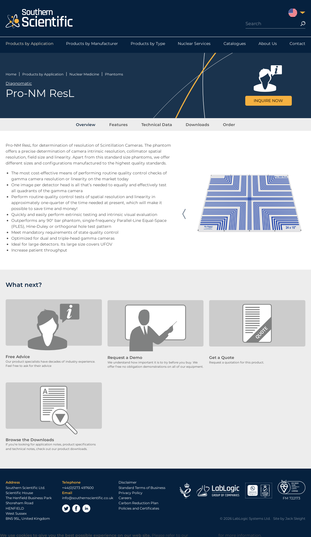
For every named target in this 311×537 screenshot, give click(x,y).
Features (121, 124)
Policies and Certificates (139, 507)
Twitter (66, 508)
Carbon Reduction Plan (138, 502)
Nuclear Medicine (84, 73)
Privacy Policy (131, 492)
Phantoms (114, 73)
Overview (90, 124)
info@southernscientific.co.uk (87, 497)
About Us (268, 44)
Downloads (195, 124)
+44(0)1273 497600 (78, 487)
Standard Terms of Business (142, 487)
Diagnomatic (19, 82)
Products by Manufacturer (92, 44)
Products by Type (148, 44)
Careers (125, 497)
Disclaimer (128, 482)
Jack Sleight (295, 518)
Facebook (76, 508)
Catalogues (235, 44)
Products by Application (29, 44)
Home (11, 73)
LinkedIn (86, 508)
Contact (297, 44)
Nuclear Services (194, 44)
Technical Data (156, 124)
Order (224, 124)
